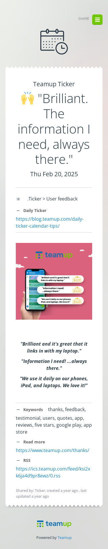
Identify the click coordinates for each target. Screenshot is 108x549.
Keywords (29, 409)
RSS (23, 460)
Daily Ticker (31, 210)
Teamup (65, 537)
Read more (30, 442)
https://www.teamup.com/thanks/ (52, 450)
